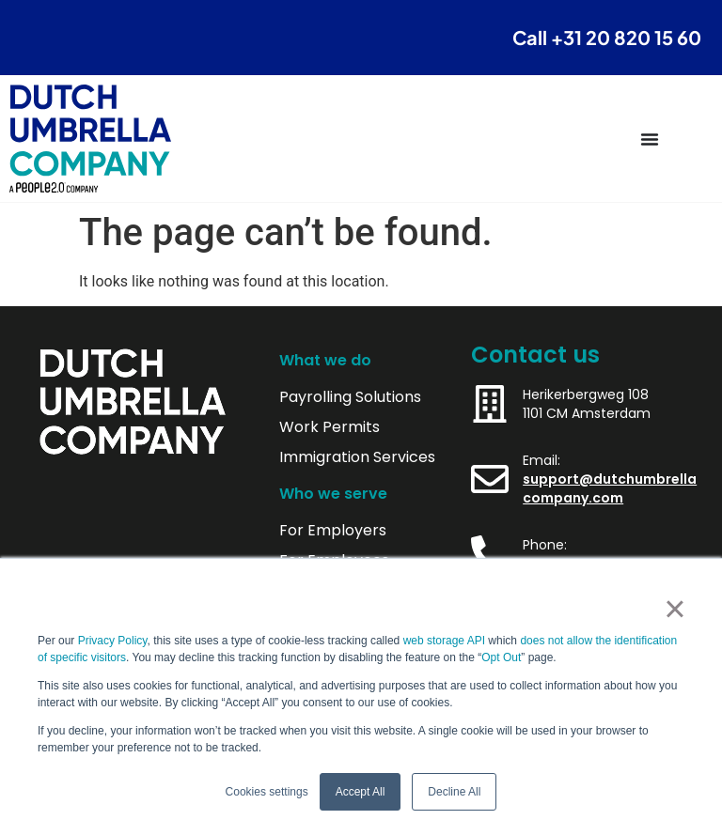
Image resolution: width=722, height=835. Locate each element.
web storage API (446, 640)
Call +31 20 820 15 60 (606, 37)
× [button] (674, 608)
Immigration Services (357, 457)
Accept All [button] (360, 791)
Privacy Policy (113, 640)
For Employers (332, 530)
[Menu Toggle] (649, 139)
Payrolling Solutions (350, 397)
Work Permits (329, 427)
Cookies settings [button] (267, 791)
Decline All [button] (454, 791)
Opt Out (501, 657)
